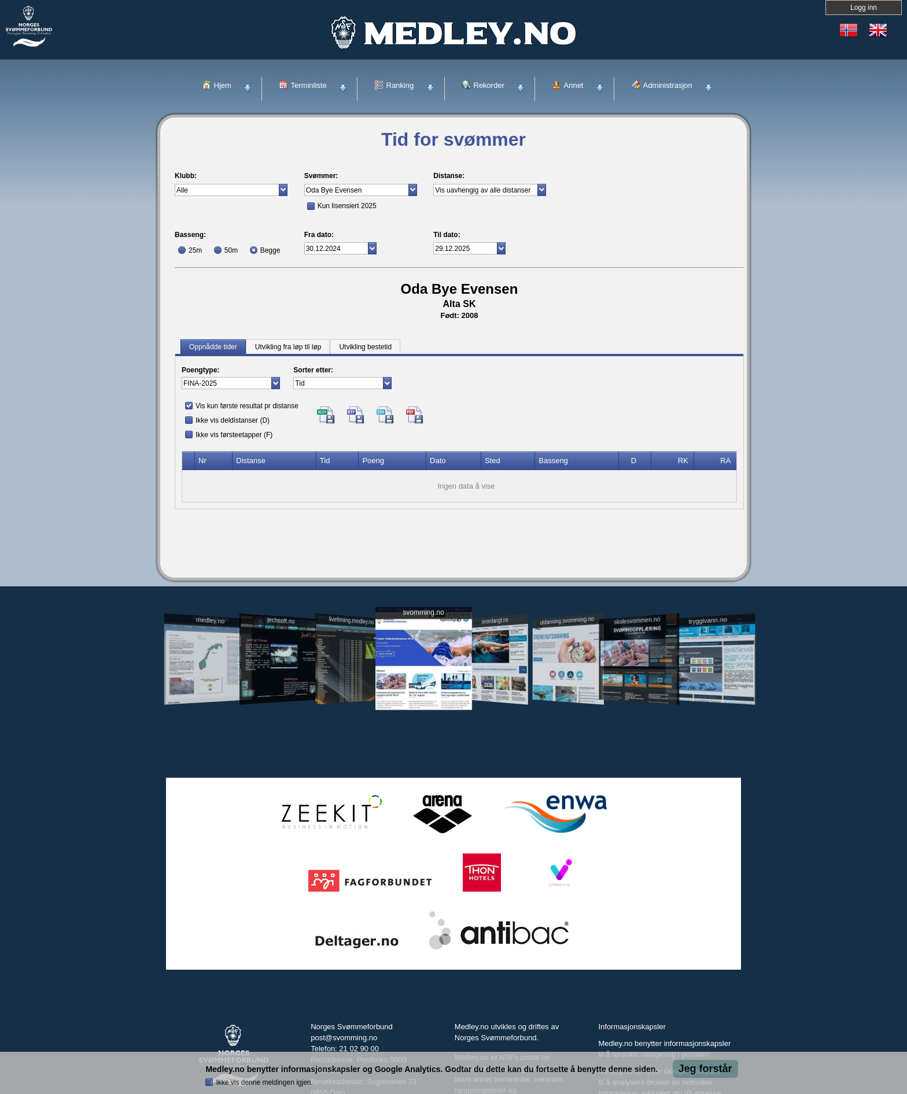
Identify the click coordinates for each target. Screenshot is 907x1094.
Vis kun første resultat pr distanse (247, 406)
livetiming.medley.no (351, 621)
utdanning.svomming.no (567, 620)
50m (231, 250)
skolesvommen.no (637, 620)
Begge (270, 250)
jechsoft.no (280, 620)
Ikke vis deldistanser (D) (233, 420)
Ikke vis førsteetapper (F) (234, 435)
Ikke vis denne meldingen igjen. (264, 1082)
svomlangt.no (495, 620)
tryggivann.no (708, 620)
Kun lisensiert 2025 (347, 206)
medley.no (210, 620)
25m (195, 250)
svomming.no (423, 612)
